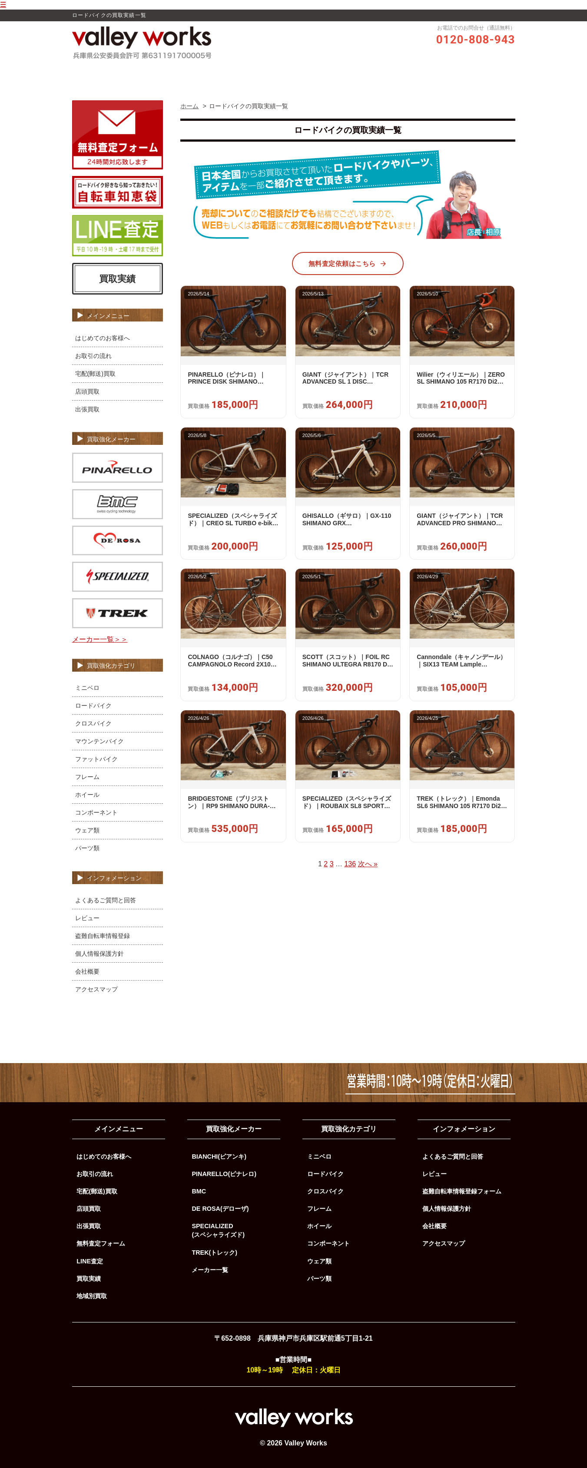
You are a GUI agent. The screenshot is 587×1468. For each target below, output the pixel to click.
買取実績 (363, 72)
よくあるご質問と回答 (105, 900)
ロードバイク (93, 705)
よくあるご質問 (409, 72)
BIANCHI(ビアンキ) (219, 1156)
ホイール (87, 794)
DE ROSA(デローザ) (220, 1208)
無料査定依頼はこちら (347, 264)
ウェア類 (87, 830)
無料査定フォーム (100, 1243)
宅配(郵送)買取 (95, 373)
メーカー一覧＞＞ (100, 639)
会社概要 (87, 971)
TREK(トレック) (214, 1252)
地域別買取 (91, 1295)
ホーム (165, 72)
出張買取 (87, 409)
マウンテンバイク (99, 741)
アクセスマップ (96, 989)
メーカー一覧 (210, 1269)
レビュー (277, 72)
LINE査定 (89, 1261)
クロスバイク (93, 723)
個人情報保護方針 (99, 953)
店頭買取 (87, 391)
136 (350, 864)
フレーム (87, 776)
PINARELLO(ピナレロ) (224, 1173)
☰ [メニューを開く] (3, 4)
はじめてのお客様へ (102, 338)
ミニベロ (87, 687)
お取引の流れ (320, 72)
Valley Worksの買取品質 (219, 72)
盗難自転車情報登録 (102, 935)
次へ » (368, 864)
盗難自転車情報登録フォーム (461, 1191)
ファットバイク (96, 759)
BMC (199, 1191)
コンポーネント (96, 812)
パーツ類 (87, 848)
